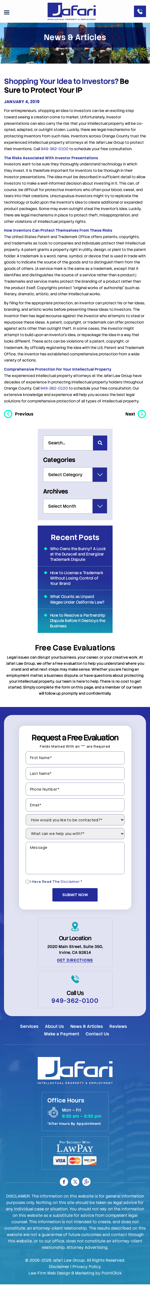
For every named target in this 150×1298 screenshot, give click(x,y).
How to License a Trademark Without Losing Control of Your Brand (76, 589)
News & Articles (86, 1040)
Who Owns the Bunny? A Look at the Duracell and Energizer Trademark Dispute (78, 565)
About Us (54, 1040)
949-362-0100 (54, 160)
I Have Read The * (56, 897)
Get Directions (75, 973)
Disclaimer (70, 897)
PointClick (112, 1286)
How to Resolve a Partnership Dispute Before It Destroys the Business (77, 631)
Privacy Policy (86, 1280)
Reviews (118, 1040)
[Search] (100, 454)
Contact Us (97, 1047)
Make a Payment (61, 1047)
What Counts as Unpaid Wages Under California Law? (77, 610)
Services (29, 1040)
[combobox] (68, 454)
